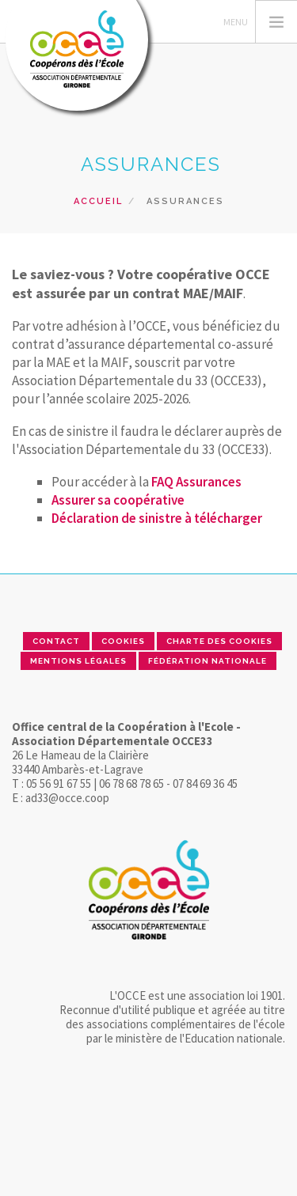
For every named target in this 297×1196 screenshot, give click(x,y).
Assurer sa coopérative (118, 500)
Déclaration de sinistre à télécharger (156, 518)
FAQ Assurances (196, 481)
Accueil (98, 201)
